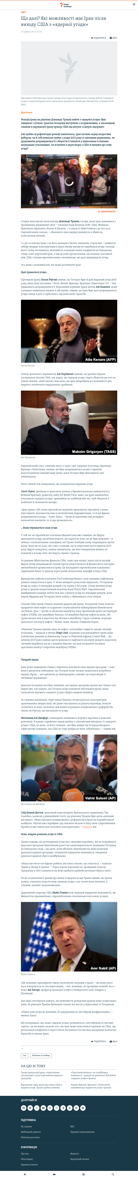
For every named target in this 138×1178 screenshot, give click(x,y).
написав (88, 827)
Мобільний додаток (31, 1132)
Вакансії (74, 1154)
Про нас (25, 1154)
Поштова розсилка (30, 1137)
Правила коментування (82, 1132)
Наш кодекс (27, 1159)
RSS (72, 1127)
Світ (23, 12)
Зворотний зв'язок (79, 1159)
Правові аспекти (29, 1165)
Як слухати (26, 1127)
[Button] (98, 38)
